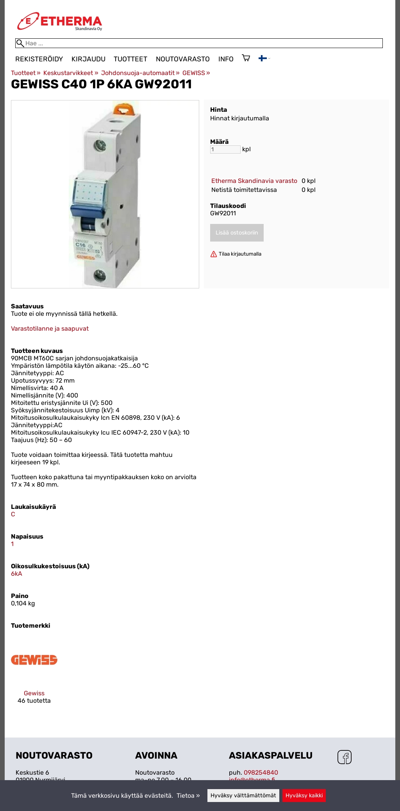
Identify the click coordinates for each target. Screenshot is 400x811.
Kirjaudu (88, 59)
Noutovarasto (183, 59)
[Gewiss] (34, 677)
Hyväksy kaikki (304, 795)
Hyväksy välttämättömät (243, 795)
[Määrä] (225, 149)
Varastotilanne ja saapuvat (50, 328)
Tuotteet (130, 59)
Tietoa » (188, 795)
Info (226, 59)
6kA (16, 573)
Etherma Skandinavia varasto (254, 180)
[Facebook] (345, 758)
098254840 (261, 772)
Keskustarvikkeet (70, 73)
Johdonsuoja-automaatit (140, 73)
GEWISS (196, 73)
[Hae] (199, 43)
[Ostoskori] (246, 58)
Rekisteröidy (39, 59)
